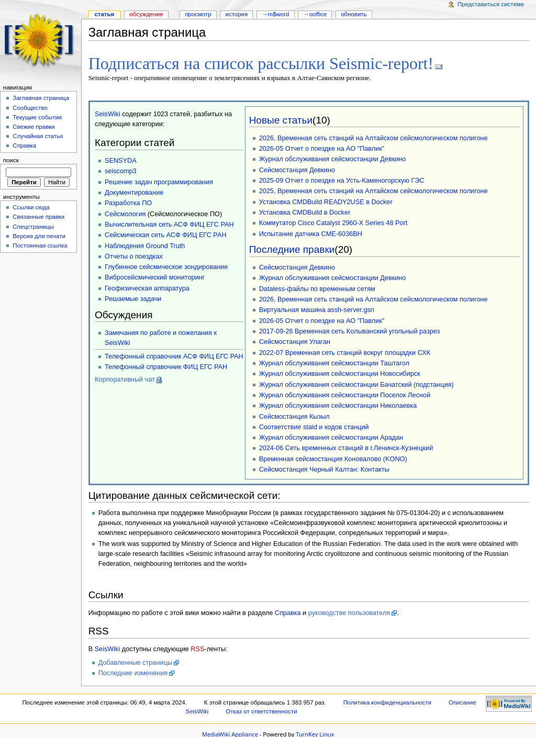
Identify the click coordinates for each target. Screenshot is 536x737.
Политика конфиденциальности (387, 701)
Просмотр (198, 14)
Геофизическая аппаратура (147, 287)
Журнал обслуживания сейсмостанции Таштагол (334, 362)
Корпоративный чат (125, 378)
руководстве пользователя (349, 612)
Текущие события (37, 117)
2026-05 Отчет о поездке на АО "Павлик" (322, 147)
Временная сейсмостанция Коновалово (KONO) (333, 458)
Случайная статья (38, 136)
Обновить (353, 14)
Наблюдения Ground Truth (145, 245)
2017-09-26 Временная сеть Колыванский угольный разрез (349, 330)
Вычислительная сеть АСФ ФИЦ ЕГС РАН (169, 223)
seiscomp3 (121, 170)
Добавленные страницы (135, 661)
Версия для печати (39, 236)
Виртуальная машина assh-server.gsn (316, 308)
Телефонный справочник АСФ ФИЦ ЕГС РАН (174, 355)
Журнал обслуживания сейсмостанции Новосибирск (339, 372)
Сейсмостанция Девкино (297, 169)
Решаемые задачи (133, 298)
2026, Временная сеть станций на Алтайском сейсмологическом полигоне (373, 137)
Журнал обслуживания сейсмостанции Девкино (332, 158)
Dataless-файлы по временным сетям (317, 288)
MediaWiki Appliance (230, 733)
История (237, 14)
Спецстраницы (33, 227)
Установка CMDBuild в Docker (305, 211)
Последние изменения (133, 672)
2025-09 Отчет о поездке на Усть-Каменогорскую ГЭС (342, 179)
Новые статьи (280, 119)
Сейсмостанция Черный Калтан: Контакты (324, 468)
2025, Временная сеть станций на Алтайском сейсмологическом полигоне (373, 190)
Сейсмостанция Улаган (294, 340)
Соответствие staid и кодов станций (314, 426)
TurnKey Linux (315, 733)
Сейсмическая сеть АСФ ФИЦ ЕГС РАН (166, 234)
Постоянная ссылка (40, 245)
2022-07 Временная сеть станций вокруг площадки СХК (344, 351)
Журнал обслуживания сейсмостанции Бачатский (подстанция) (356, 383)
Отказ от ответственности (261, 710)
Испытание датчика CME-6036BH (310, 233)
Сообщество (30, 108)
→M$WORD (275, 14)
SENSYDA (121, 159)
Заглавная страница (41, 98)
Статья (104, 14)
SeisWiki (107, 113)
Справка (288, 612)
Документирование (134, 191)
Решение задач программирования (159, 181)
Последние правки (292, 248)
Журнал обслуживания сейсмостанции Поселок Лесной (344, 394)
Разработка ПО (128, 202)
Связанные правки (38, 217)
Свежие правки (34, 127)
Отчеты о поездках (134, 255)
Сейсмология (125, 213)
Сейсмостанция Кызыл (294, 415)
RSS (197, 648)
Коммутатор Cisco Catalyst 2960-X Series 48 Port (333, 222)
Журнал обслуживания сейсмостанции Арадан (331, 436)
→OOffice (315, 14)
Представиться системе (490, 4)
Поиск (11, 160)
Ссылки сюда (31, 207)
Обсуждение (146, 14)
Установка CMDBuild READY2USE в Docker (326, 201)
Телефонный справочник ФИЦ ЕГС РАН (166, 366)
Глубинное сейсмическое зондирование (166, 266)
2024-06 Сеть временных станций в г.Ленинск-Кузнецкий (346, 447)
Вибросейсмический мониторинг (155, 276)
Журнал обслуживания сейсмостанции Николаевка (338, 404)
